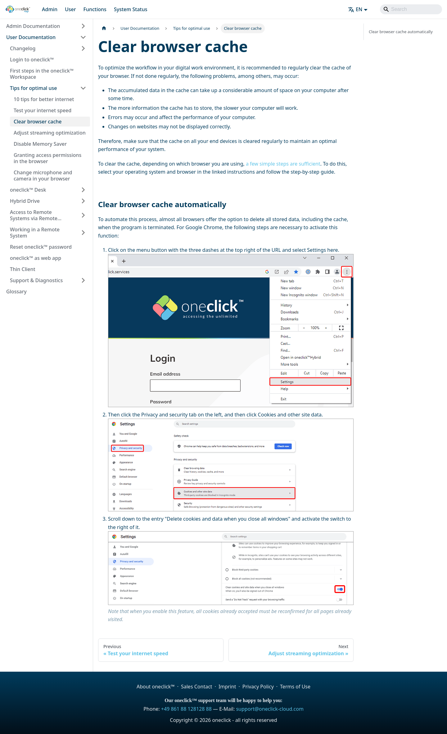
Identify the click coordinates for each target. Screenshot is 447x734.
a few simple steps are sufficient (283, 163)
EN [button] (355, 9)
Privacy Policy (258, 686)
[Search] (411, 9)
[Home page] (104, 28)
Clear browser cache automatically (401, 31)
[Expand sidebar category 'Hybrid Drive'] (83, 201)
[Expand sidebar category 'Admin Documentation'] (83, 26)
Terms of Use (295, 686)
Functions (94, 9)
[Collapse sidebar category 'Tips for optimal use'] (83, 88)
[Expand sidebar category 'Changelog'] (83, 48)
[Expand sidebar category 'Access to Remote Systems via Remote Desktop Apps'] (83, 215)
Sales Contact (196, 686)
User (70, 9)
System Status (130, 9)
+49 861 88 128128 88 (186, 708)
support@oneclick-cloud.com (269, 708)
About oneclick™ (156, 686)
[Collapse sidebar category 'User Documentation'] (83, 37)
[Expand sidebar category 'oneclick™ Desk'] (83, 190)
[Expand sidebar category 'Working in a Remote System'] (83, 233)
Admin (49, 9)
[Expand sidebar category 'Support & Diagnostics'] (83, 280)
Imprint (227, 686)
